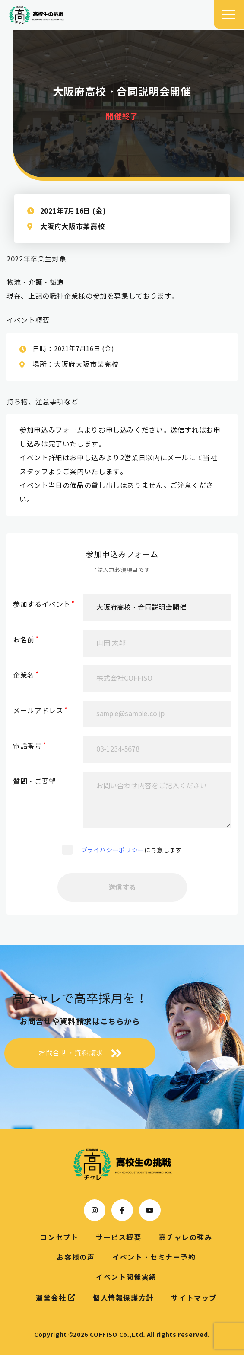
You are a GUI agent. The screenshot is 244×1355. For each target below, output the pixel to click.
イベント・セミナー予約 (154, 1257)
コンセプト (59, 1237)
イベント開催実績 (126, 1277)
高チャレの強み (185, 1237)
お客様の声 (76, 1257)
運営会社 (55, 1297)
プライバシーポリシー (112, 850)
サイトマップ (194, 1297)
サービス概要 (119, 1237)
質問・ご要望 (34, 782)
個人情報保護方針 (123, 1297)
